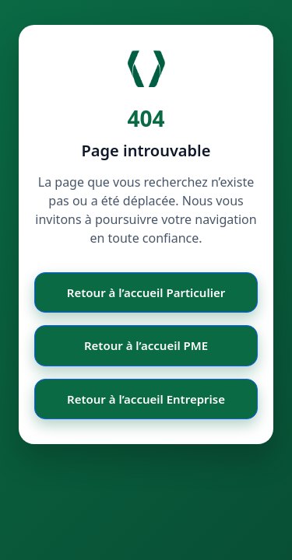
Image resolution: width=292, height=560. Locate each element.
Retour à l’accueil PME (146, 345)
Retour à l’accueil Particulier (146, 292)
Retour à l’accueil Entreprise (146, 399)
